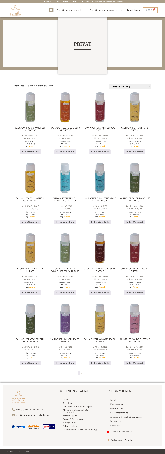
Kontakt (113, 400)
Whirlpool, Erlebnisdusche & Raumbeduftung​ (75, 411)
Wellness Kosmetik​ (71, 415)
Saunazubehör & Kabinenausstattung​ (80, 429)
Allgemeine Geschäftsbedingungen (126, 417)
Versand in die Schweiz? (122, 431)
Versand (32, 146)
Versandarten (116, 408)
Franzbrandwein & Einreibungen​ (77, 406)
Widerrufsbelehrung (119, 412)
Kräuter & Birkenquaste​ (73, 419)
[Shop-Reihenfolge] (130, 86)
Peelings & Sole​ (69, 422)
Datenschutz (116, 421)
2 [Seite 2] (82, 373)
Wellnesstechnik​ (70, 426)
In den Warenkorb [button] (30, 152)
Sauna (65, 399)
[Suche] (51, 10)
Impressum (115, 425)
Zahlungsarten (116, 404)
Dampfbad (68, 403)
